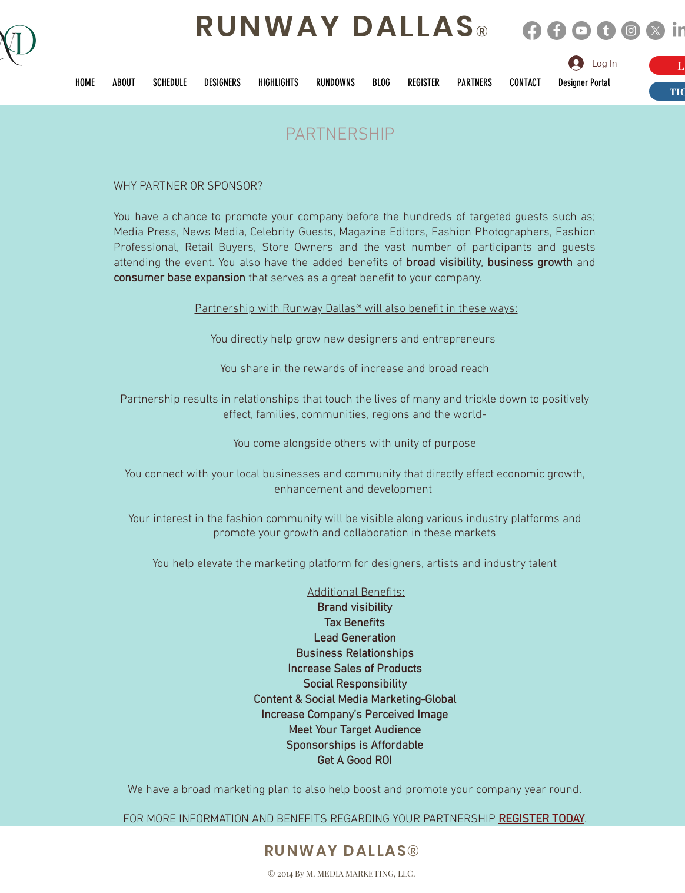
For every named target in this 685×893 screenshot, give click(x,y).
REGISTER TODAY (541, 819)
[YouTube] (581, 30)
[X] (655, 30)
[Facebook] (532, 30)
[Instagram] (630, 30)
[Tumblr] (606, 30)
